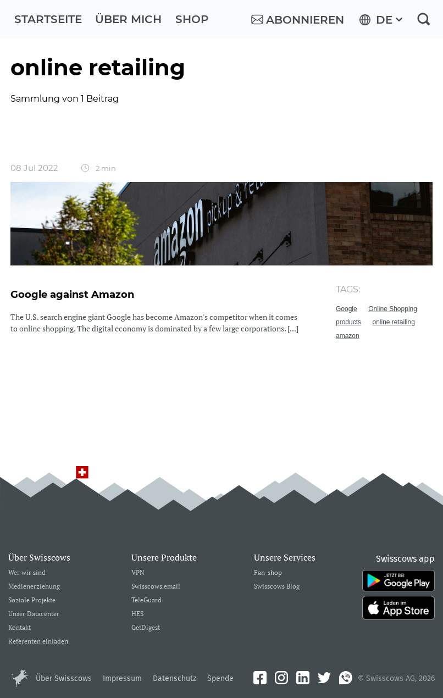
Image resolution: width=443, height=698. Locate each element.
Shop (192, 19)
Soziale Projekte (32, 600)
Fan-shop (268, 573)
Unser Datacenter (33, 614)
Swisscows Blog (277, 587)
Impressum (122, 678)
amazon (347, 336)
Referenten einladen (38, 642)
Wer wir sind (27, 573)
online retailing (393, 322)
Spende (220, 678)
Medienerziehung (34, 587)
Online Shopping (392, 309)
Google (346, 309)
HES (137, 614)
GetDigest (145, 628)
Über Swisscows (64, 678)
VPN (138, 573)
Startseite (48, 19)
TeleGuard (146, 600)
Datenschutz (174, 678)
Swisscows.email (155, 587)
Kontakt (19, 628)
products (348, 322)
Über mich (128, 19)
